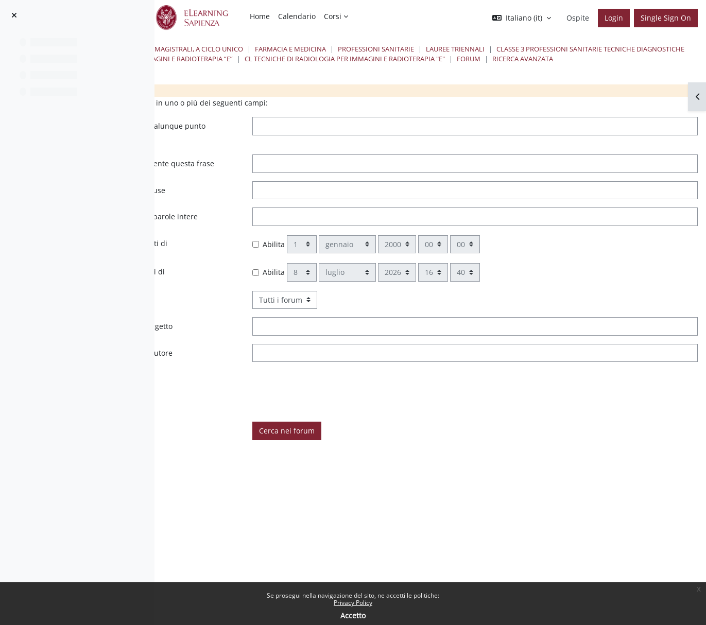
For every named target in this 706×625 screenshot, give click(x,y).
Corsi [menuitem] (332, 16)
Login (614, 18)
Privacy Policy (353, 602)
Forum (445, 68)
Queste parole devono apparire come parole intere (277, 243)
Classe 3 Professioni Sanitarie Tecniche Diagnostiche (315, 58)
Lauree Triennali (634, 49)
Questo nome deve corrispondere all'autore (276, 385)
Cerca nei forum (406, 462)
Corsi (250, 49)
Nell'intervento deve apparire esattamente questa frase (274, 178)
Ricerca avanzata (499, 68)
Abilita (393, 276)
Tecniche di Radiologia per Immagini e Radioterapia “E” (516, 58)
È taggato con (224, 411)
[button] (522, 18)
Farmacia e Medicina (469, 49)
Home (219, 49)
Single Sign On (666, 18)
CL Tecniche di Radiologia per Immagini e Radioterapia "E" (321, 68)
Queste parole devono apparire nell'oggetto (276, 358)
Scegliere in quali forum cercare (256, 332)
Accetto (353, 615)
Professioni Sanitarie (555, 49)
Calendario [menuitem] (297, 16)
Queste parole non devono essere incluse (273, 211)
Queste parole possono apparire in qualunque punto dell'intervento (261, 141)
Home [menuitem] (260, 16)
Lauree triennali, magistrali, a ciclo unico (347, 49)
